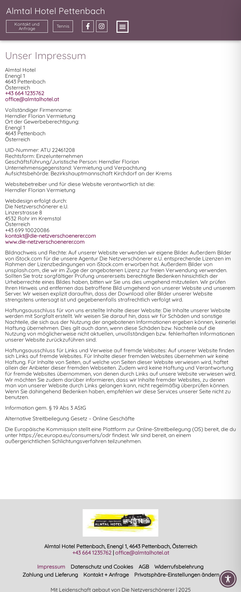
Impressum (51, 566)
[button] (122, 27)
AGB (144, 566)
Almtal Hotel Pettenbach (55, 10)
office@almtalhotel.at (32, 99)
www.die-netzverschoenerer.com (45, 241)
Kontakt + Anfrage (106, 574)
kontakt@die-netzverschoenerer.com (50, 235)
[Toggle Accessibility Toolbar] (228, 579)
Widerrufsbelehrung (179, 566)
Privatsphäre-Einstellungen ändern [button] (176, 574)
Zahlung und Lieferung (50, 574)
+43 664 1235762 (91, 552)
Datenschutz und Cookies (102, 566)
